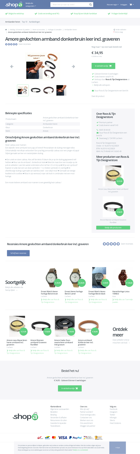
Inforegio (113, 417)
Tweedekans (55, 426)
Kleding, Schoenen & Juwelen (20, 29)
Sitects (112, 420)
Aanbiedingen (34, 22)
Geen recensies (25, 44)
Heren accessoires (38, 29)
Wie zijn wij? (84, 409)
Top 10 (24, 22)
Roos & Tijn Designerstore (116, 79)
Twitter (112, 414)
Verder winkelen (120, 29)
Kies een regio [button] (112, 4)
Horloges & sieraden (55, 29)
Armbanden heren (70, 29)
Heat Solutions (115, 423)
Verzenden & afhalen (58, 417)
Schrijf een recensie (18, 253)
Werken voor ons (86, 420)
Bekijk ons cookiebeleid (80, 450)
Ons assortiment (86, 423)
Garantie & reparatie (58, 423)
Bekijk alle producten (113, 227)
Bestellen (54, 412)
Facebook (113, 409)
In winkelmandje (103, 66)
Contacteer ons (86, 417)
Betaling (53, 414)
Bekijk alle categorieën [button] (30, 4)
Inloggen (123, 4)
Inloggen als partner (87, 426)
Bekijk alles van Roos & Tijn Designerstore (50, 300)
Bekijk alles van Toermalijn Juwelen (122, 300)
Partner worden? (86, 412)
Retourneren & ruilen (58, 420)
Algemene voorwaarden (59, 409)
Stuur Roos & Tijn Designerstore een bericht (110, 90)
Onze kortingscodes (87, 414)
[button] (131, 4)
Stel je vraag (119, 32)
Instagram (113, 412)
